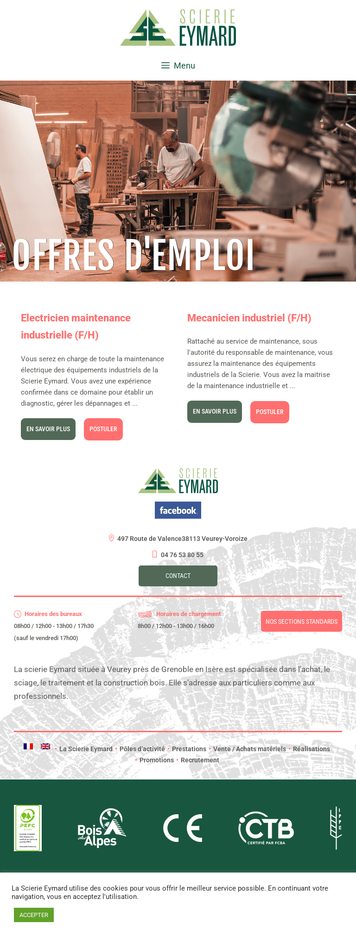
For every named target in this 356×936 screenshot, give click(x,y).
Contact (178, 575)
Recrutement (197, 760)
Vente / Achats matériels (247, 748)
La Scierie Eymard (84, 748)
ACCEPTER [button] (33, 914)
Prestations (186, 748)
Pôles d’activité (140, 748)
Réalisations (309, 748)
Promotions (154, 760)
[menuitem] (28, 746)
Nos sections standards (301, 621)
